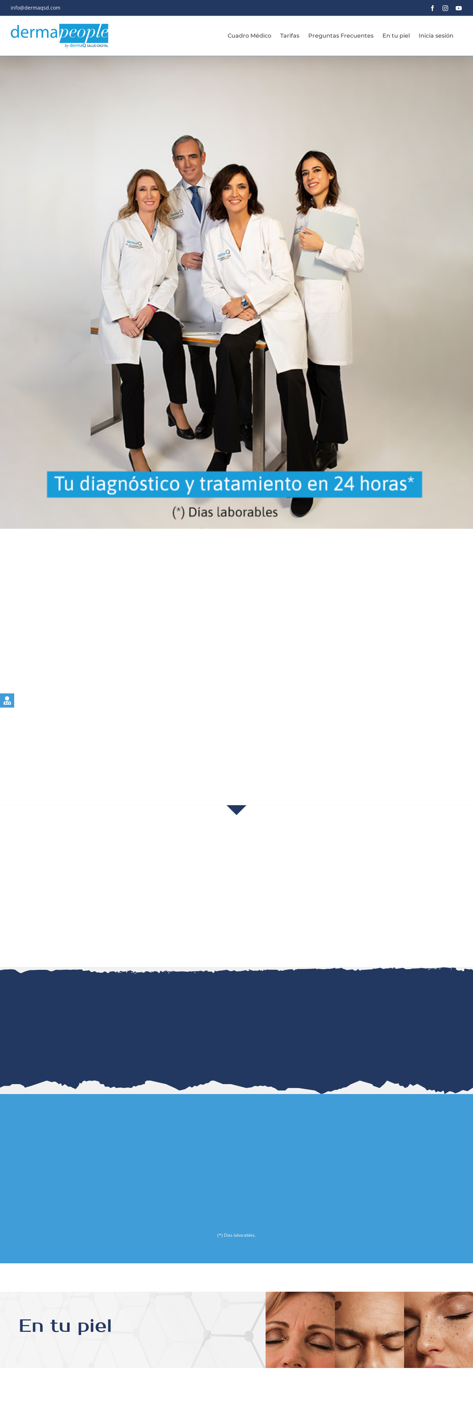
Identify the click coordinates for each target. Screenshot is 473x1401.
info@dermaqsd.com (35, 7)
